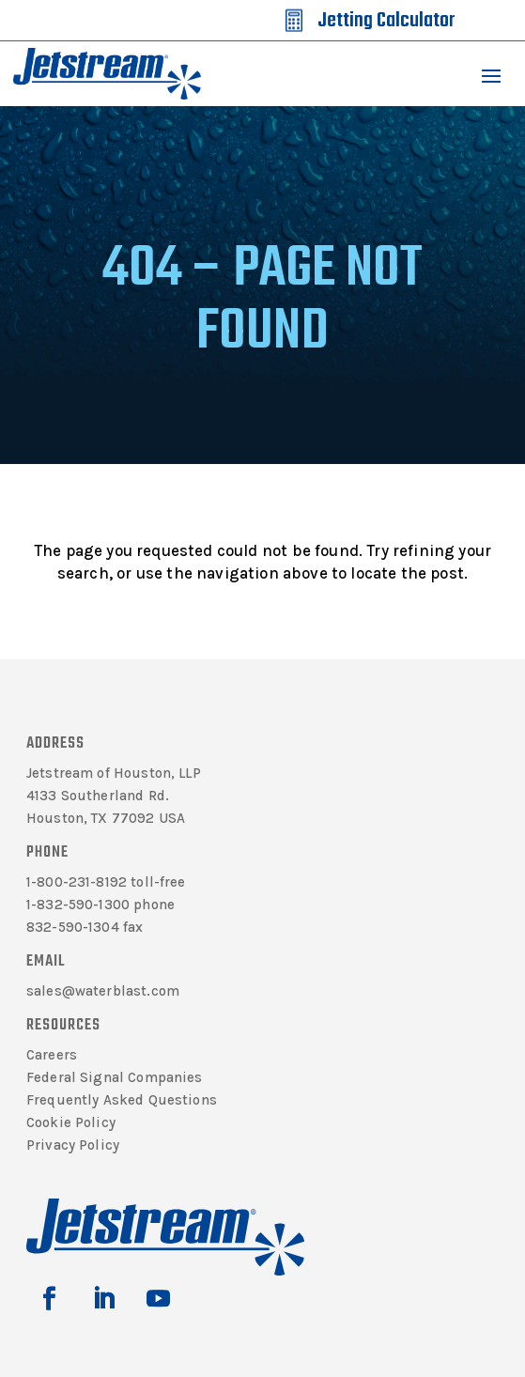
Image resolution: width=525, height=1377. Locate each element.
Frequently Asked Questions (121, 1099)
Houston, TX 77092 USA (105, 818)
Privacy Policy (72, 1145)
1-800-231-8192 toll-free (106, 882)
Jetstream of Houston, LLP (113, 773)
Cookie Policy (71, 1122)
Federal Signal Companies (114, 1077)
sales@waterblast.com (102, 990)
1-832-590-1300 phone (100, 904)
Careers (51, 1054)
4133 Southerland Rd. (97, 795)
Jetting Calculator (386, 21)
